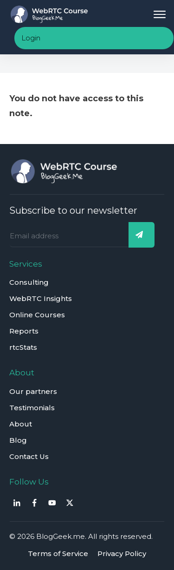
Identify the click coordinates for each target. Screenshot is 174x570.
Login (30, 37)
